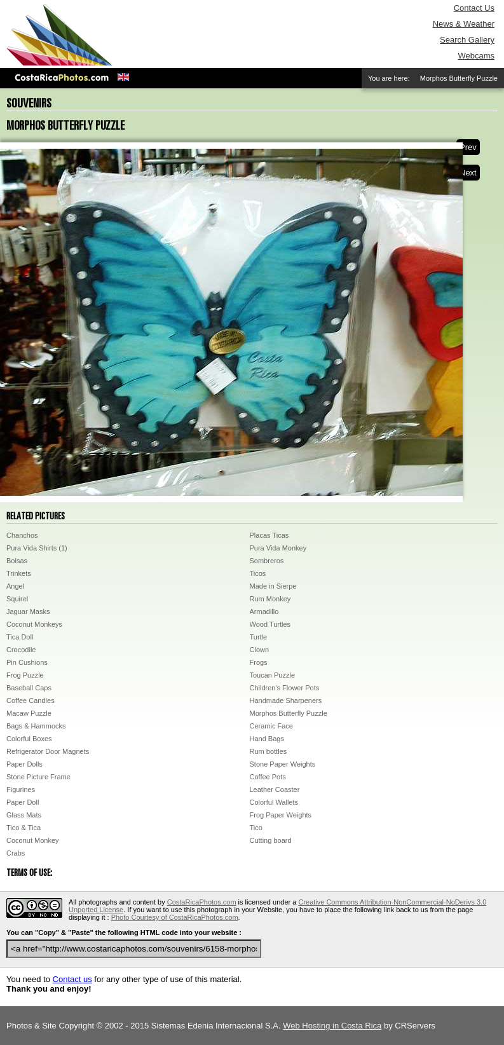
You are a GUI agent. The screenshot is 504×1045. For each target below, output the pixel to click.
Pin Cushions (27, 662)
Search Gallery (467, 39)
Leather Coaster (275, 789)
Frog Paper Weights (281, 815)
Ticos (258, 573)
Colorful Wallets (274, 802)
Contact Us (474, 8)
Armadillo (264, 611)
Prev (468, 147)
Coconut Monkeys (34, 624)
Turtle (259, 637)
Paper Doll (22, 802)
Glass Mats (23, 815)
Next (468, 172)
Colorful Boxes (29, 738)
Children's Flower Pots (285, 688)
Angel (15, 586)
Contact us (72, 979)
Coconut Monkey (32, 840)
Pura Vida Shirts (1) (36, 548)
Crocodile (21, 649)
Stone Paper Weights (283, 764)
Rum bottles (268, 751)
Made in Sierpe (273, 586)
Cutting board (271, 840)
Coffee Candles (30, 700)
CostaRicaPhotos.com (201, 902)
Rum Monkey (270, 599)
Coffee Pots (268, 777)
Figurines (20, 789)
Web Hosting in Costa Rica (332, 1025)
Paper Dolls (24, 764)
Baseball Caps (28, 688)
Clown (259, 649)
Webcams (476, 55)
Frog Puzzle (25, 675)
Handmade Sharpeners (286, 700)
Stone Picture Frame (38, 777)
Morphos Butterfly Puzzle (288, 713)
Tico (256, 827)
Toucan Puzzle (273, 675)
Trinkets (18, 573)
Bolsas (16, 560)
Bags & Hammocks (36, 726)
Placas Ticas (269, 535)
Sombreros (267, 560)
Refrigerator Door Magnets (47, 751)
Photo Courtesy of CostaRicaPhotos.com (174, 917)
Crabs (15, 853)
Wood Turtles (270, 624)
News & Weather (463, 24)
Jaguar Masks (28, 611)
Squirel (17, 599)
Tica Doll (19, 637)
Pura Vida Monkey (278, 548)
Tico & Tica (23, 827)
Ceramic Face (271, 726)
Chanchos (22, 535)
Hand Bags (267, 738)
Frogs (259, 662)
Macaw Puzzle (28, 713)
